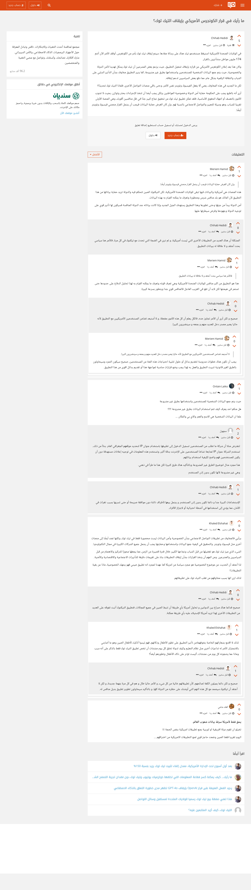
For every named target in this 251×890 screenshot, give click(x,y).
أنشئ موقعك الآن (69, 113)
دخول (153, 135)
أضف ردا (215, 175)
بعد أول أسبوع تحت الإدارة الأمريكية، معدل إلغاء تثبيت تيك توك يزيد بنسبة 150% (183, 783)
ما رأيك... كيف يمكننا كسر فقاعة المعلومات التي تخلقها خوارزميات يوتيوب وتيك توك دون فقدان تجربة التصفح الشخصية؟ (161, 794)
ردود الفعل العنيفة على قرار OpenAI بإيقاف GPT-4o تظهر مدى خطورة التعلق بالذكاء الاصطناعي (173, 805)
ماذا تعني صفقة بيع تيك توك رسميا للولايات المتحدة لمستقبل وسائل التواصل (184, 816)
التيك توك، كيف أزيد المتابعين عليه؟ (210, 827)
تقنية (230, 45)
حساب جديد (175, 135)
